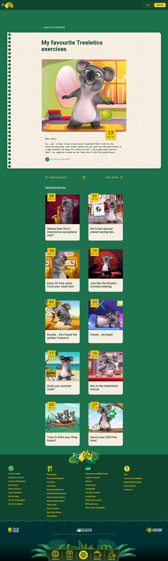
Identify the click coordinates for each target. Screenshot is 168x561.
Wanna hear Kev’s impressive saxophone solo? (62, 232)
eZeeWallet (90, 489)
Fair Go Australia (15, 504)
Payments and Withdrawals (96, 474)
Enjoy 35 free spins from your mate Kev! (60, 285)
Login (148, 5)
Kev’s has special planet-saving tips (102, 230)
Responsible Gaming (132, 482)
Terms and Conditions (133, 478)
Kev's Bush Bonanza (55, 478)
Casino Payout (53, 508)
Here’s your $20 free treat (103, 439)
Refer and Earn (14, 489)
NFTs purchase (91, 504)
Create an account (16, 477)
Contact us (128, 490)
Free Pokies (52, 516)
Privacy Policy (130, 486)
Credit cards (90, 485)
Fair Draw (51, 482)
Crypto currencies (92, 477)
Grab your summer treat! (59, 387)
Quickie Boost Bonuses (56, 493)
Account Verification (16, 481)
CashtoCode (90, 496)
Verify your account (93, 500)
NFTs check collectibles (95, 508)
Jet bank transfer (92, 492)
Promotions (52, 474)
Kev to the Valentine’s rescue (104, 387)
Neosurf (88, 481)
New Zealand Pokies (55, 501)
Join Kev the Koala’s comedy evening (103, 285)
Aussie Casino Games (56, 497)
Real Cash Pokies (54, 512)
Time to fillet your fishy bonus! (62, 439)
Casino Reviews (15, 492)
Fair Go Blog (13, 496)
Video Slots (51, 505)
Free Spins (51, 486)
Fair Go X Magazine (16, 500)
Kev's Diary (13, 485)
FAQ (125, 474)
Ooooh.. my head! (101, 334)
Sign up (160, 5)
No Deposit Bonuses (55, 490)
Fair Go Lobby (14, 474)
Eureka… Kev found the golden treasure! (62, 336)
